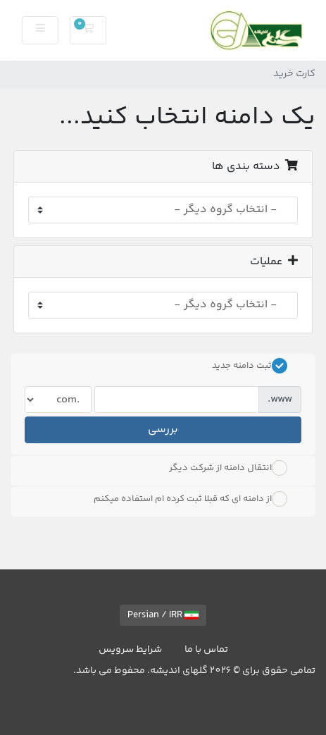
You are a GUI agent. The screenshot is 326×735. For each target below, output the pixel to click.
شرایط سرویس (130, 649)
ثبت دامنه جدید (249, 365)
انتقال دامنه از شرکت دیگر (228, 468)
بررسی (163, 429)
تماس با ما (206, 649)
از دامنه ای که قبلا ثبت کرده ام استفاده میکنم (190, 499)
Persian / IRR (163, 615)
